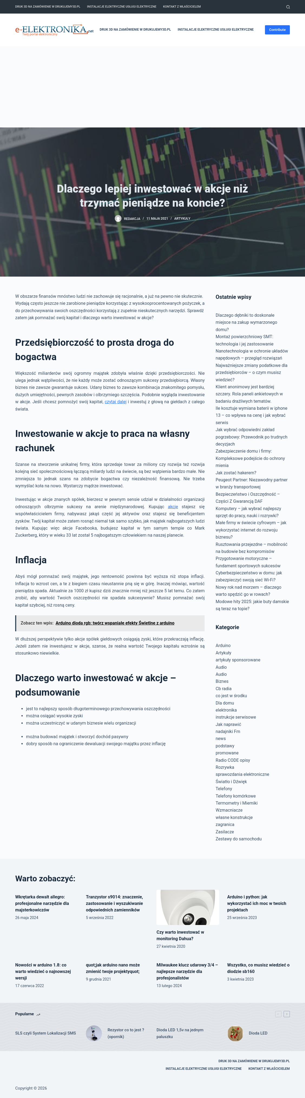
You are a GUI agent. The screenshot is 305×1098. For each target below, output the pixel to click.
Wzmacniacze (229, 810)
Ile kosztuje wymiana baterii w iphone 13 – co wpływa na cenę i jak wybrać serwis (251, 415)
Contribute (277, 30)
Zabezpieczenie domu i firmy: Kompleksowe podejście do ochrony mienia (250, 458)
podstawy (225, 745)
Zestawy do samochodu (239, 838)
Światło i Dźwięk (231, 781)
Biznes (222, 681)
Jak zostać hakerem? (236, 472)
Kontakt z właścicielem (182, 6)
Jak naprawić (228, 724)
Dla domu (225, 703)
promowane (227, 753)
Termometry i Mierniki (237, 803)
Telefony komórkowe (236, 796)
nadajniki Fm (228, 731)
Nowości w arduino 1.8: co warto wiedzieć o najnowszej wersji (43, 971)
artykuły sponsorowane (238, 659)
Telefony (224, 788)
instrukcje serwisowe (236, 717)
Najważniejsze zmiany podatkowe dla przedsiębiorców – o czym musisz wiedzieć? (252, 372)
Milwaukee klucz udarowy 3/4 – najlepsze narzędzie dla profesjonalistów (187, 971)
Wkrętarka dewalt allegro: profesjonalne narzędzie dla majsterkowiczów (42, 903)
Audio (221, 667)
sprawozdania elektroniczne (242, 774)
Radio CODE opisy (233, 760)
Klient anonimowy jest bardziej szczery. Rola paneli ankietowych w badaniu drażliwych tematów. (249, 394)
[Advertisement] (152, 87)
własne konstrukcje (234, 817)
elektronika (226, 710)
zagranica (225, 824)
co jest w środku (231, 695)
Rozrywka (225, 767)
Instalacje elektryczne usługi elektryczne (121, 6)
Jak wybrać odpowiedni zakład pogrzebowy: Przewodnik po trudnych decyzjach (251, 437)
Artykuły (182, 218)
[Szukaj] (288, 7)
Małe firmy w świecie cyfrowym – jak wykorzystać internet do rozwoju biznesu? (251, 530)
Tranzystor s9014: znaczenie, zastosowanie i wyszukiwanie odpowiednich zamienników (114, 903)
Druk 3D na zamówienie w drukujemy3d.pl (47, 6)
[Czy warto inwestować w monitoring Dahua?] (187, 907)
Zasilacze (225, 831)
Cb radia (224, 688)
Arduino (223, 645)
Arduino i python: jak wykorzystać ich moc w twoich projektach (256, 903)
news (221, 738)
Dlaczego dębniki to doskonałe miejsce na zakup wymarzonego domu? (246, 322)
